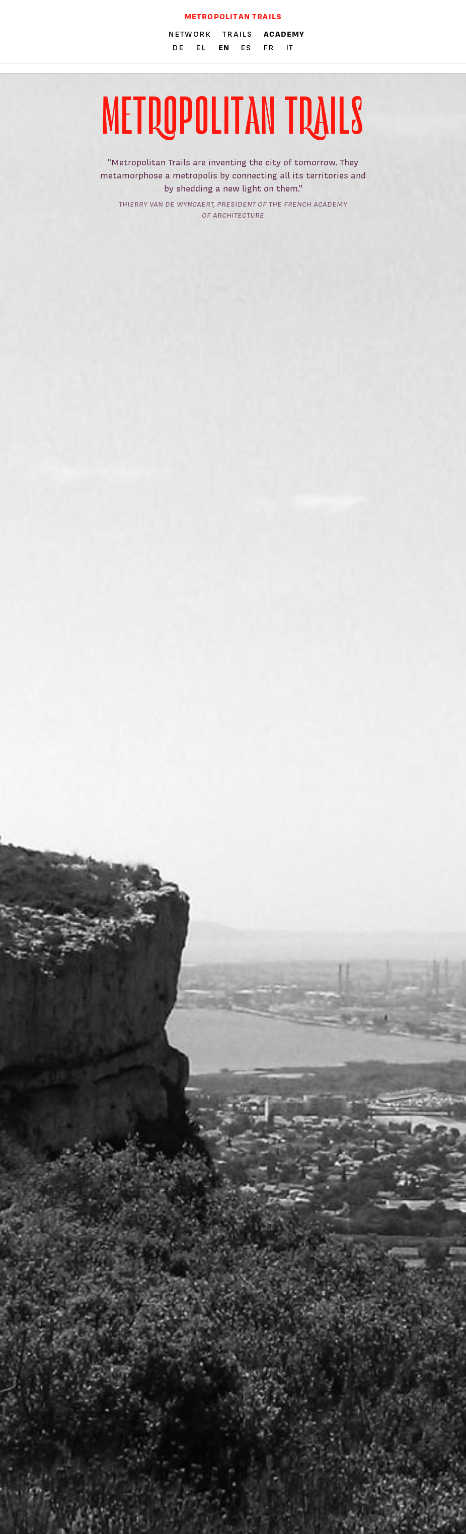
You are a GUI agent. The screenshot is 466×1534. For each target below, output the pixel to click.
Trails (237, 34)
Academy (284, 34)
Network (189, 34)
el (202, 48)
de (179, 48)
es (247, 48)
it (289, 48)
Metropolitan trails (233, 16)
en (225, 47)
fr (270, 48)
